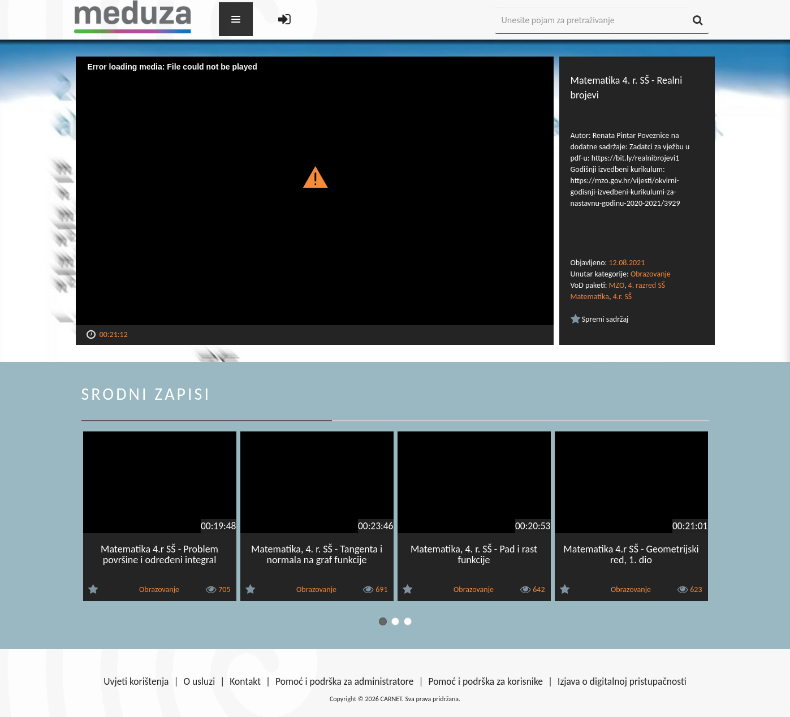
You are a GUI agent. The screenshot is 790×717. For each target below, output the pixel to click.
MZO (616, 285)
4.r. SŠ (622, 296)
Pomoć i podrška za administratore (344, 681)
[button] (314, 176)
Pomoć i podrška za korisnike (485, 681)
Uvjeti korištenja (136, 681)
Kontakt (245, 681)
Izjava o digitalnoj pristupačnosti (622, 681)
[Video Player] (315, 191)
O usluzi (199, 681)
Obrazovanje (651, 274)
